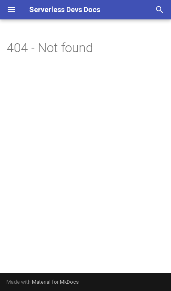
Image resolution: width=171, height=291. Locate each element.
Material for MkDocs (55, 282)
